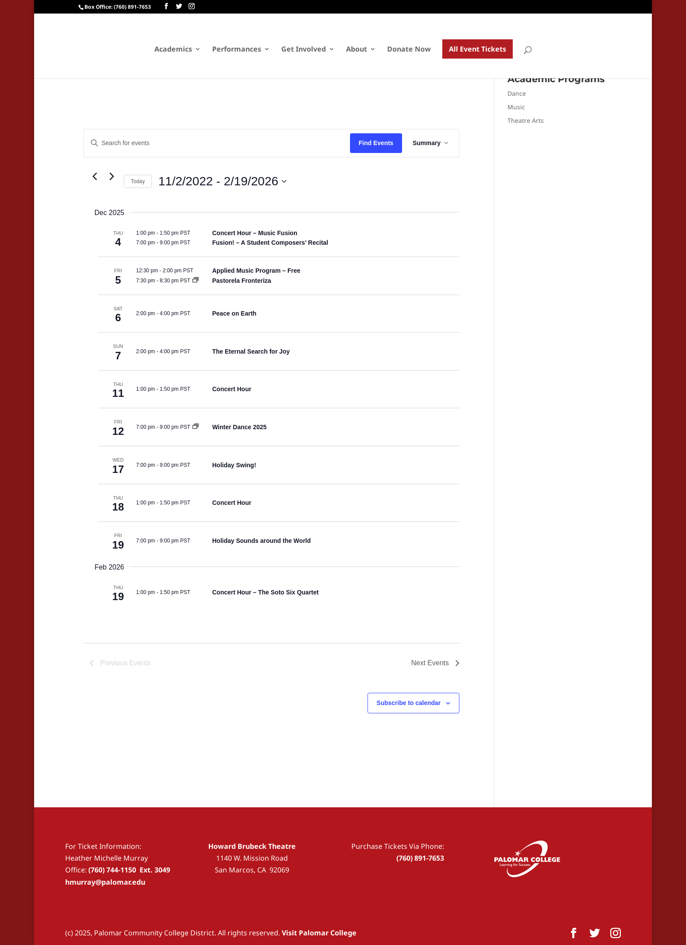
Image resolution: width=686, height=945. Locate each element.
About (356, 50)
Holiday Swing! (234, 465)
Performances (236, 50)
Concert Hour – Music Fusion (254, 232)
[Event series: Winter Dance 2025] (195, 427)
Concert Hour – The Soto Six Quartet (265, 592)
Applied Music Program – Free (256, 270)
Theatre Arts (526, 120)
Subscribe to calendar (409, 702)
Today (138, 181)
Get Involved (303, 50)
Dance (517, 93)
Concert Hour (231, 389)
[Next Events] (112, 176)
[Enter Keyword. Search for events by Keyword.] (217, 143)
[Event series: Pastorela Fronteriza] (195, 281)
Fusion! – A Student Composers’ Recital (270, 242)
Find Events (376, 142)
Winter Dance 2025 (239, 427)
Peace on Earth (234, 313)
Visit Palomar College (319, 933)
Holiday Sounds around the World (261, 540)
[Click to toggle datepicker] (222, 181)
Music (516, 107)
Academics (173, 50)
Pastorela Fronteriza (241, 280)
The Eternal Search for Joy (251, 351)
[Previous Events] (95, 176)
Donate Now (409, 50)
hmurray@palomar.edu (105, 882)
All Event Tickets (477, 49)
